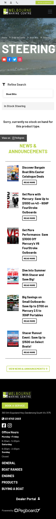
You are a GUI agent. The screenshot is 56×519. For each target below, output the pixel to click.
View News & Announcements (28, 368)
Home (4, 37)
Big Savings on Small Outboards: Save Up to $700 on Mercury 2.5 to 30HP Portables (35, 306)
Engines (8, 476)
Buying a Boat (13, 489)
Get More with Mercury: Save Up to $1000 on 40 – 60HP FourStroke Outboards (35, 203)
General (8, 463)
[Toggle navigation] (50, 12)
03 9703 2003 (11, 418)
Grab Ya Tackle (18, 37)
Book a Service (15, 405)
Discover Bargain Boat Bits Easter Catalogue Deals (33, 172)
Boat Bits (34, 37)
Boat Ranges (12, 469)
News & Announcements (28, 148)
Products (10, 482)
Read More (29, 182)
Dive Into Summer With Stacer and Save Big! (34, 274)
